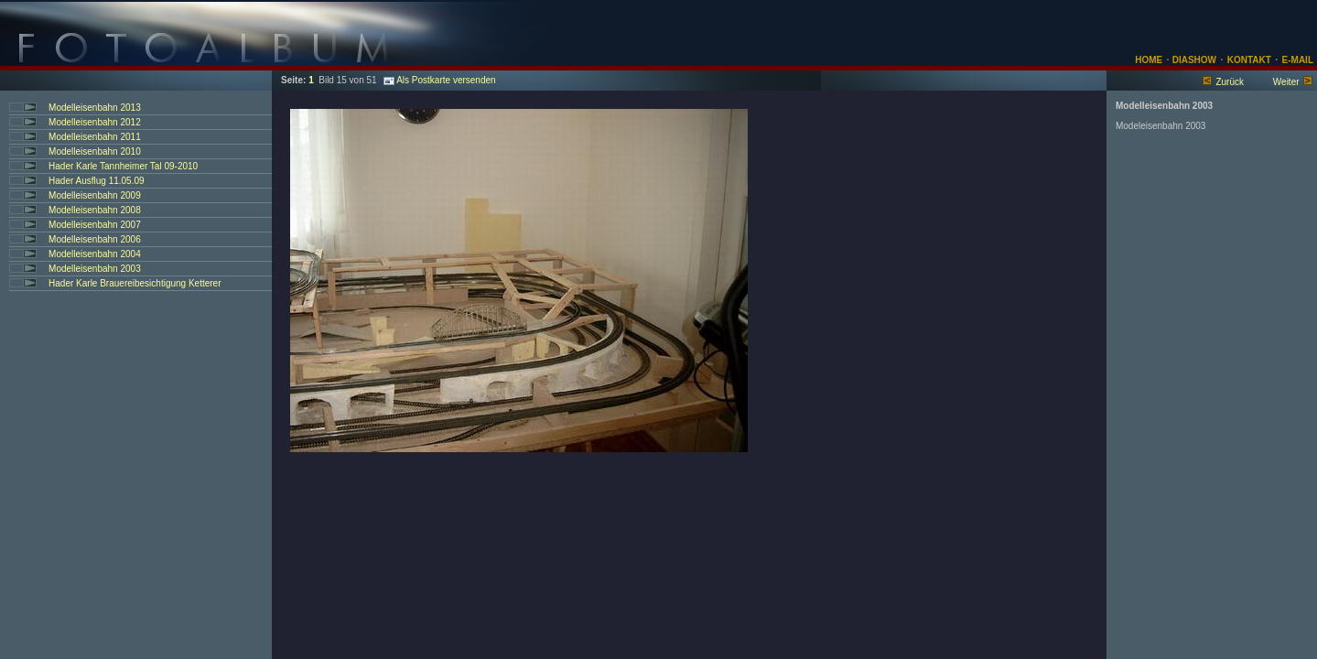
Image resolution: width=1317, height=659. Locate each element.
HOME (1148, 60)
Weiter (1286, 82)
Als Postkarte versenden (439, 80)
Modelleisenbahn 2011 (95, 137)
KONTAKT (1249, 60)
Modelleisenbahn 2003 (95, 269)
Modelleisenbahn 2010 (95, 151)
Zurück (1229, 82)
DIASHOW (1193, 60)
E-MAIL (1297, 60)
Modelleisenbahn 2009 (95, 195)
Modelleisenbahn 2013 (95, 108)
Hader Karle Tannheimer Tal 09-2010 (123, 166)
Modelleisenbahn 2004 (95, 254)
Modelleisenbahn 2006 (95, 239)
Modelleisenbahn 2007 (95, 225)
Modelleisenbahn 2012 (95, 122)
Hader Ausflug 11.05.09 (97, 181)
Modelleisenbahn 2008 (95, 210)
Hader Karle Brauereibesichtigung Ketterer (135, 283)
